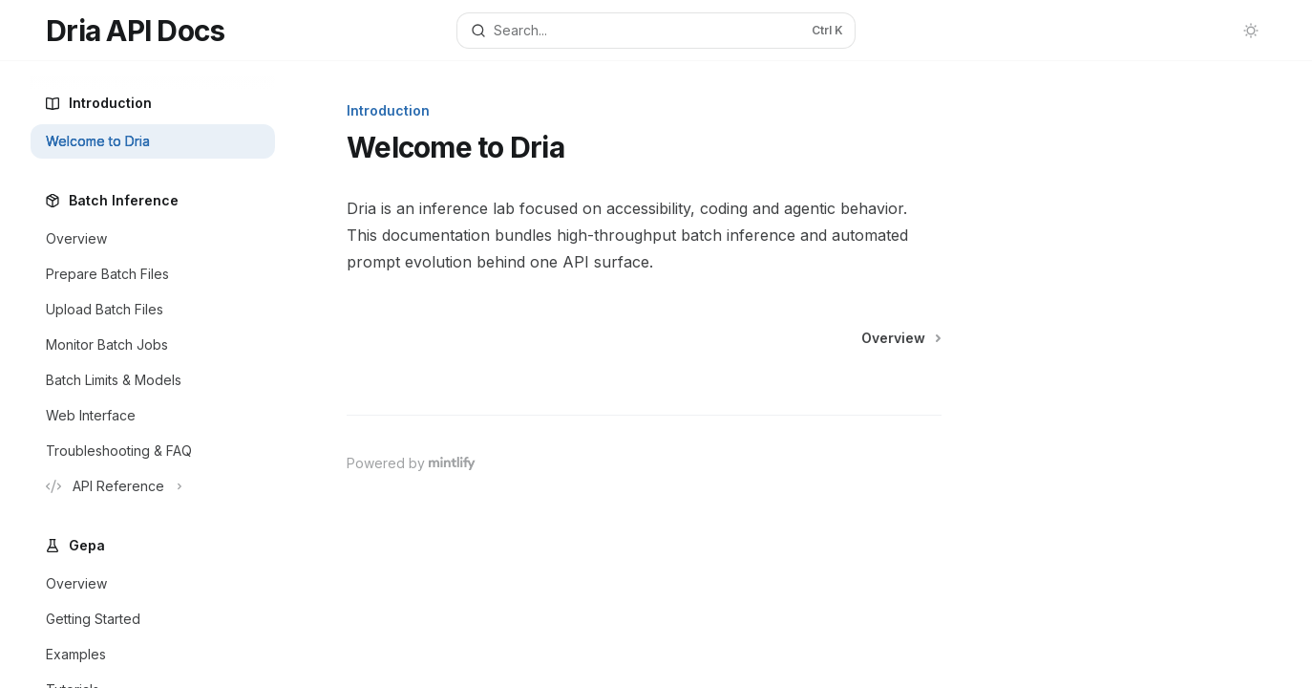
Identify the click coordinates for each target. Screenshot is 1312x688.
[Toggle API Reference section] (153, 486)
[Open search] (655, 30)
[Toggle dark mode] (1251, 30)
